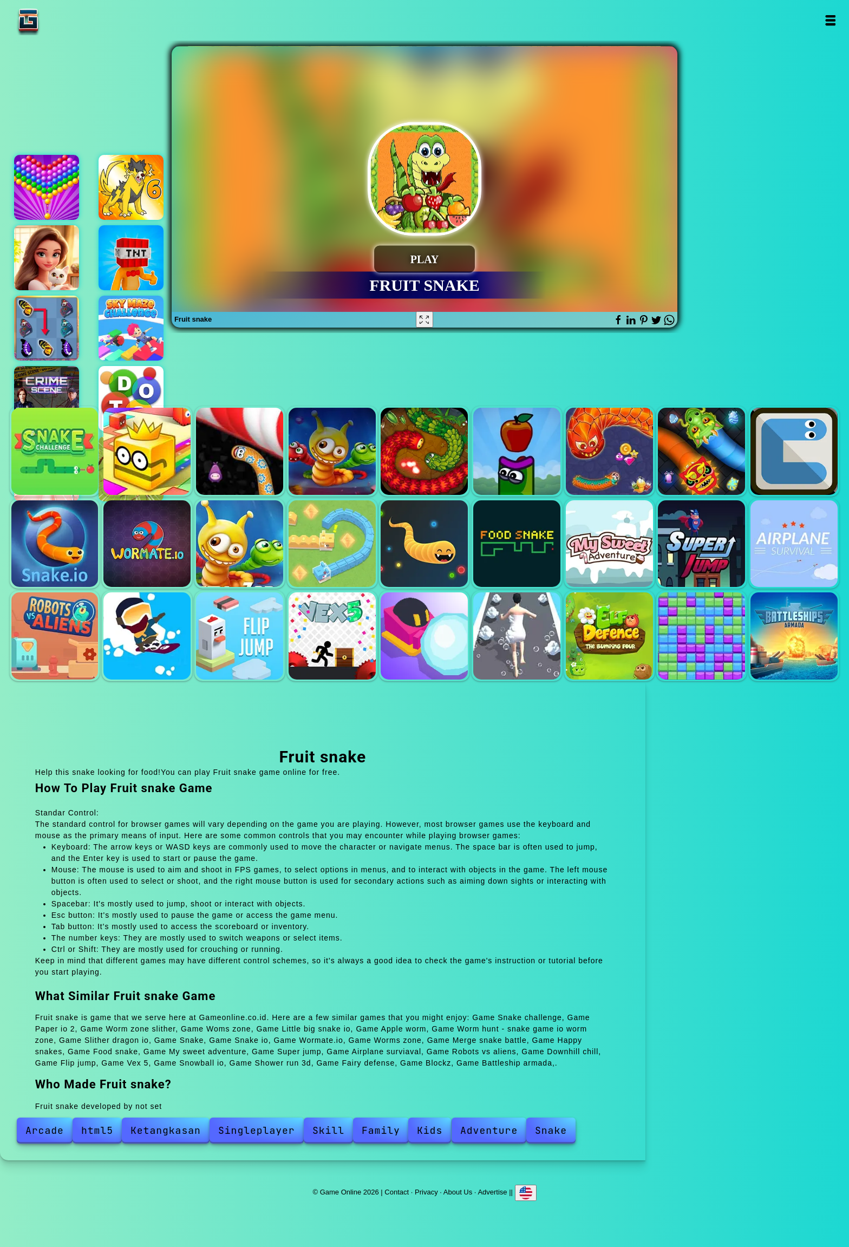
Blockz (701, 636)
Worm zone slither (239, 451)
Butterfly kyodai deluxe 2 (46, 328)
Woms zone (332, 451)
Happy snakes (424, 543)
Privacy (426, 1192)
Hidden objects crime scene (46, 398)
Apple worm (516, 451)
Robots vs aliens (55, 636)
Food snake (516, 543)
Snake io (55, 543)
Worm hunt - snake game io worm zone (609, 451)
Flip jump (239, 636)
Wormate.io (147, 543)
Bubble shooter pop (46, 187)
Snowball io (424, 636)
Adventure (489, 1130)
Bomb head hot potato (131, 257)
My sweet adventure (609, 543)
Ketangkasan (165, 1130)
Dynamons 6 (131, 187)
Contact (396, 1192)
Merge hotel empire (46, 257)
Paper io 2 (147, 451)
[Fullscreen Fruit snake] (424, 319)
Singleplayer (256, 1130)
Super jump (701, 543)
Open (829, 20)
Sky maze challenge (131, 328)
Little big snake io (424, 451)
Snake (794, 451)
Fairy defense (609, 636)
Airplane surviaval (794, 543)
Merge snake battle (332, 543)
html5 (97, 1130)
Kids (429, 1130)
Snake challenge (55, 451)
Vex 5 (332, 636)
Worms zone (239, 543)
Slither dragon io (701, 451)
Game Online (62, 20)
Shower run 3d (516, 636)
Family (381, 1130)
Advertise (492, 1192)
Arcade (44, 1130)
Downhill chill (147, 636)
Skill (328, 1130)
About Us (457, 1192)
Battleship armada (794, 636)
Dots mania (131, 398)
